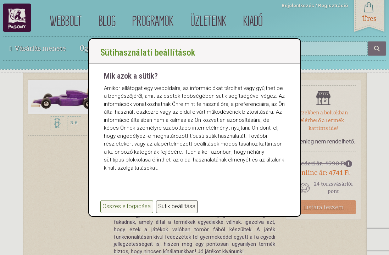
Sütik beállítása (176, 206)
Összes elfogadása (126, 206)
